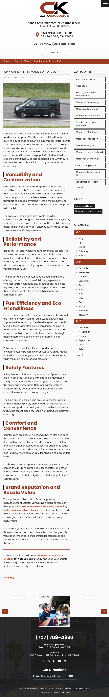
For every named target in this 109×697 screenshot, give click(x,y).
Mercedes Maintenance (88, 132)
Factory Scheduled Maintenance (86, 94)
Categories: (83, 71)
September (84, 281)
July (81, 289)
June (81, 294)
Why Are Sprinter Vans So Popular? (42, 61)
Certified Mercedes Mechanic (86, 124)
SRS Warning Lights (86, 165)
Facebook (44, 657)
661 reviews (63, 26)
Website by (61, 688)
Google (49, 657)
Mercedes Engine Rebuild (89, 152)
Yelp (54, 657)
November (84, 272)
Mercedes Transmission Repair (88, 173)
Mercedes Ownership (87, 102)
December (84, 268)
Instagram (65, 657)
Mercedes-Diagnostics (88, 116)
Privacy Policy (45, 688)
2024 (78, 262)
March (82, 247)
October (83, 277)
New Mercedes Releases (88, 211)
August (82, 285)
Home (6, 61)
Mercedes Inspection (87, 139)
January (83, 255)
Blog (17, 61)
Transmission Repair (87, 182)
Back (9, 578)
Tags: (78, 199)
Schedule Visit (54, 53)
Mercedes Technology (87, 109)
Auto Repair (82, 86)
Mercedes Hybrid (84, 206)
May (81, 238)
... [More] (78, 187)
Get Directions (54, 665)
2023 (78, 321)
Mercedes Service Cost (88, 159)
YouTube (59, 657)
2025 (78, 232)
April (81, 243)
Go (71, 671)
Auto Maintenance (86, 79)
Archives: (81, 224)
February (83, 251)
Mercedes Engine (85, 145)
